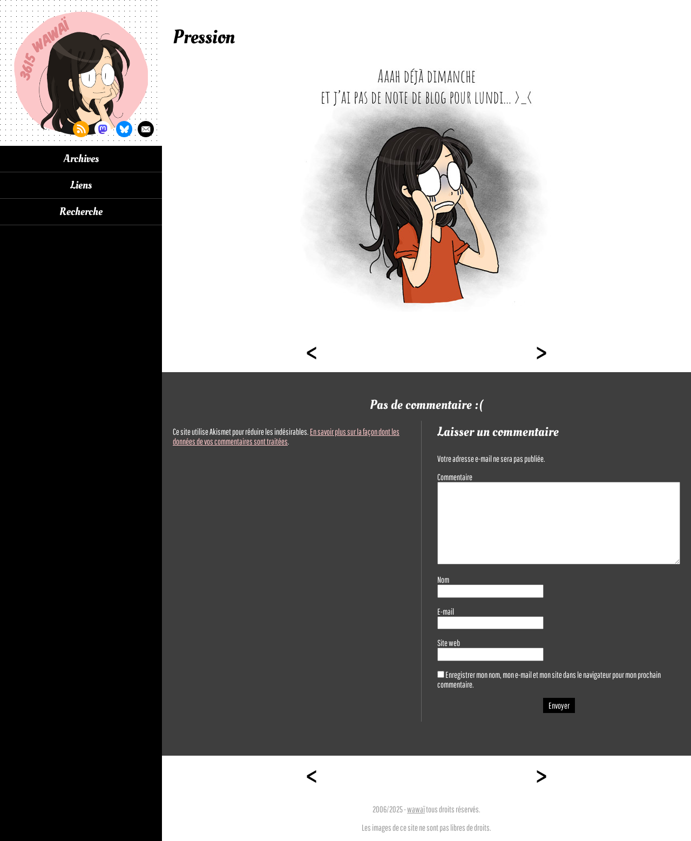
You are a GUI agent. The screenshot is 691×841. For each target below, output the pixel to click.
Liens (81, 185)
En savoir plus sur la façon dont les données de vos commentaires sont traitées (286, 436)
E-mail (445, 611)
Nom (443, 579)
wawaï (416, 809)
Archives (81, 158)
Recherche (81, 211)
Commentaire (454, 477)
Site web (448, 643)
